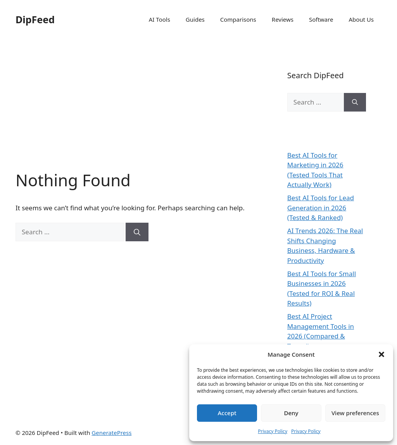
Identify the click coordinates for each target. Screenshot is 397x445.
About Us (361, 19)
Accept (227, 413)
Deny (291, 413)
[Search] (137, 232)
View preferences (355, 413)
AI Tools (159, 19)
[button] (381, 354)
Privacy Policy (272, 431)
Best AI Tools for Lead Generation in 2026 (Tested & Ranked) (320, 207)
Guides (195, 19)
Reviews (282, 19)
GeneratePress (111, 432)
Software (321, 19)
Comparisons (238, 19)
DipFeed (35, 19)
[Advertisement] (136, 112)
